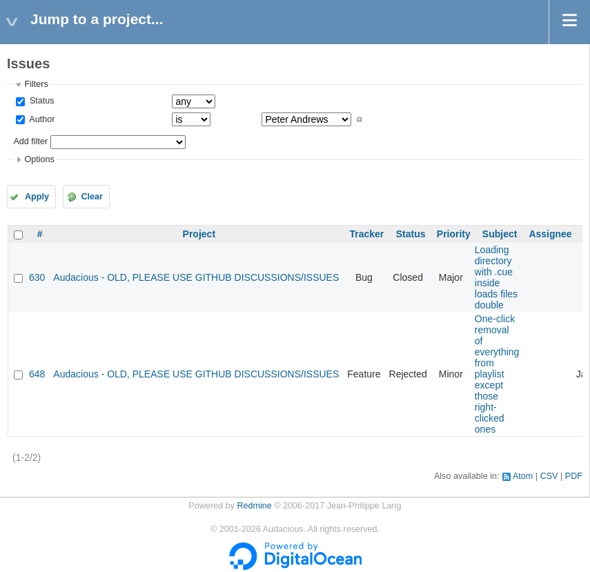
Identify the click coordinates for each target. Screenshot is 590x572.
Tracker (366, 233)
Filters (36, 84)
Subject (500, 233)
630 (37, 277)
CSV (549, 476)
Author (41, 119)
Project (199, 233)
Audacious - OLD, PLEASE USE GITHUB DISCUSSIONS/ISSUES (196, 277)
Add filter (30, 141)
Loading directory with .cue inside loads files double (496, 277)
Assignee (550, 233)
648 (37, 373)
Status (40, 101)
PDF (573, 476)
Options (39, 159)
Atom (523, 476)
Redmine (254, 506)
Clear (92, 196)
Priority (454, 233)
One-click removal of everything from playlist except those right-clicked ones (497, 374)
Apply (37, 196)
